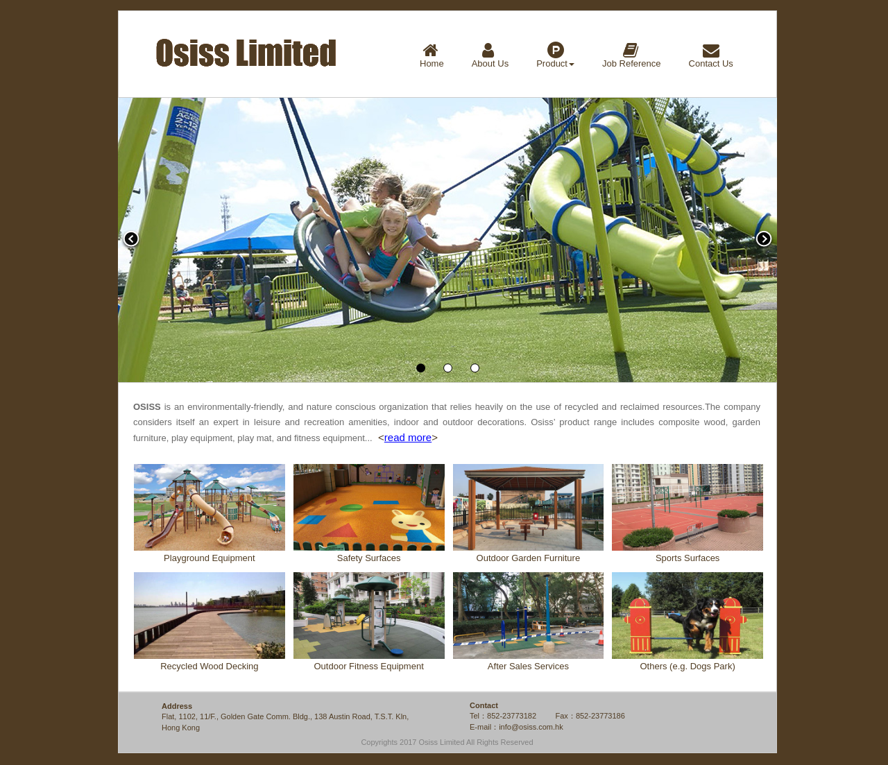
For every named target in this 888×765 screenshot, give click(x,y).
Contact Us (711, 55)
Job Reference (631, 55)
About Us (490, 55)
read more (408, 437)
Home (432, 55)
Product (555, 55)
